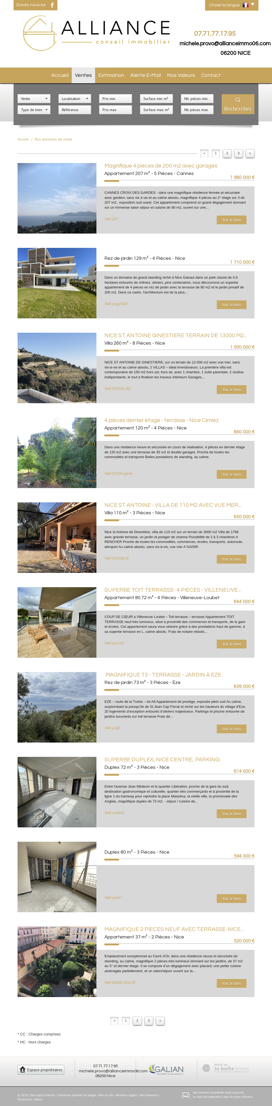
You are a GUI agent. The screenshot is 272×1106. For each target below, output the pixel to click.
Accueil (57, 74)
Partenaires (25, 1097)
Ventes (84, 74)
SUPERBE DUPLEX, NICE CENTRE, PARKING (162, 757)
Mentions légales (127, 1093)
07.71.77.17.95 (105, 1064)
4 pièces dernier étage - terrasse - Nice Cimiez (161, 418)
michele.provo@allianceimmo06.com (225, 43)
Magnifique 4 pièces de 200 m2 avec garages (160, 163)
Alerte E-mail (147, 74)
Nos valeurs (182, 74)
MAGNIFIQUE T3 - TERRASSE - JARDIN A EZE (162, 672)
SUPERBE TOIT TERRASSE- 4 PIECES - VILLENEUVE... (172, 588)
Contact (214, 74)
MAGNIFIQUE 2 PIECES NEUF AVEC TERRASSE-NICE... (174, 927)
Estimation (113, 74)
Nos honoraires (149, 1093)
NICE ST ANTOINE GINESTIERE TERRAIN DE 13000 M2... (175, 333)
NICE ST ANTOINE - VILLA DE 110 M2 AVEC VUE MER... (172, 503)
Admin (38, 1097)
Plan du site (105, 1093)
